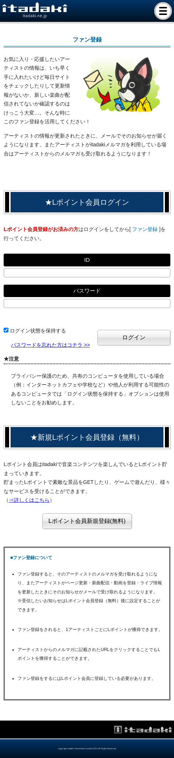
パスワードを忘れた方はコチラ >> (50, 345)
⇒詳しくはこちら (29, 500)
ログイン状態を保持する (38, 331)
